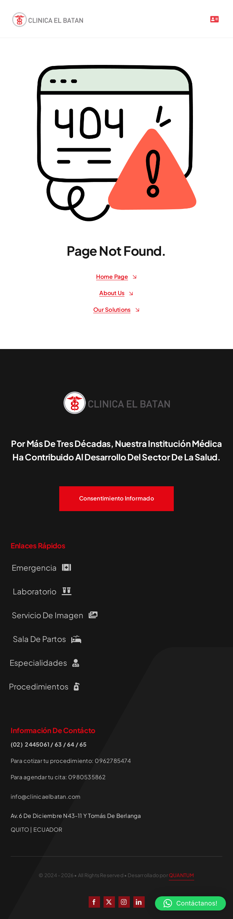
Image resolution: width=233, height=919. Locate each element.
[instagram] (124, 902)
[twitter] (109, 902)
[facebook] (94, 902)
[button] (190, 903)
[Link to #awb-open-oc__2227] (214, 20)
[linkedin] (139, 902)
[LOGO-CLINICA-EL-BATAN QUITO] (47, 16)
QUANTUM (181, 875)
